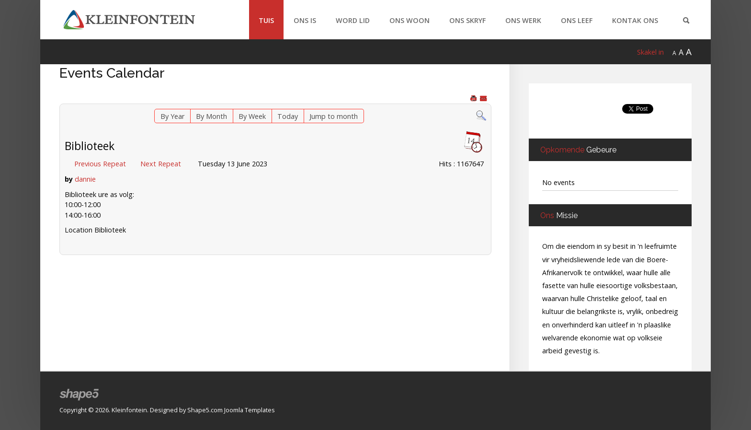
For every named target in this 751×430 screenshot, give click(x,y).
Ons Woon (409, 20)
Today (287, 116)
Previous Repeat (100, 163)
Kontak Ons (635, 20)
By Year (172, 116)
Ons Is (305, 20)
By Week (252, 116)
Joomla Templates (249, 410)
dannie (85, 179)
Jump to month (333, 116)
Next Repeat (160, 163)
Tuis (266, 20)
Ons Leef (576, 20)
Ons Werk (523, 20)
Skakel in (650, 52)
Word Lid (353, 20)
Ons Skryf (467, 20)
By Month (211, 116)
